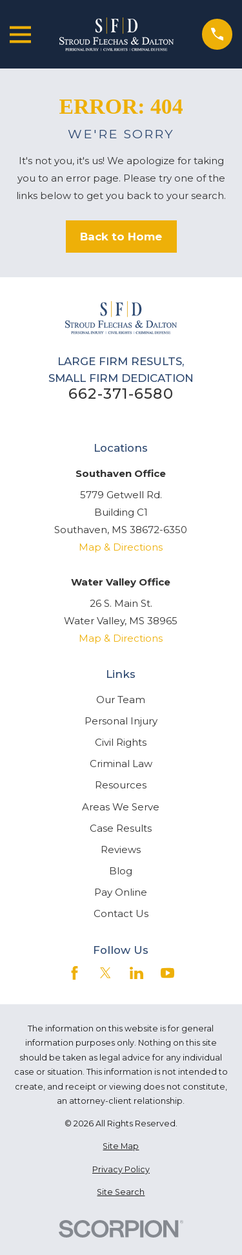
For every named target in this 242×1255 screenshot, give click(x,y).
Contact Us (121, 913)
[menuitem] (121, 1146)
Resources (120, 785)
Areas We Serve (120, 807)
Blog (120, 871)
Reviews (121, 849)
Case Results (121, 828)
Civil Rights (120, 742)
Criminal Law (121, 763)
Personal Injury (121, 721)
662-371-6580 (121, 393)
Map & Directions (121, 547)
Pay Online (120, 892)
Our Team (120, 699)
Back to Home (121, 236)
